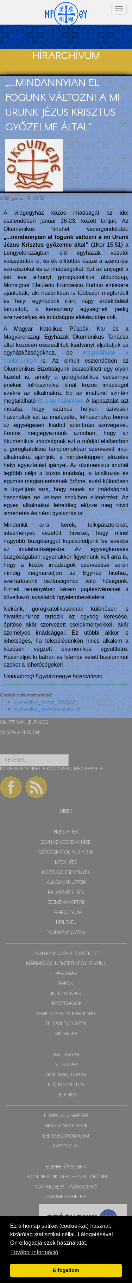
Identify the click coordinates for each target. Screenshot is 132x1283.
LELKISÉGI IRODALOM (66, 1136)
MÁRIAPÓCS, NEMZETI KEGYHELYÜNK (66, 963)
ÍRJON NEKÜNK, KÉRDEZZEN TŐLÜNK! (66, 1177)
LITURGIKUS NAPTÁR (66, 1116)
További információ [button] (34, 1252)
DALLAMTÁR (66, 1055)
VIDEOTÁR (66, 1065)
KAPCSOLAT (66, 1146)
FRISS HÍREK (66, 832)
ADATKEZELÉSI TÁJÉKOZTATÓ (66, 1187)
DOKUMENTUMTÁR (66, 1075)
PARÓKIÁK (66, 974)
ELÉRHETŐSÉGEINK (66, 1167)
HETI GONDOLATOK (66, 1126)
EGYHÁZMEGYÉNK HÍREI (66, 842)
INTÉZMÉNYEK (66, 994)
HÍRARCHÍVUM (66, 912)
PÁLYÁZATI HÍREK (66, 892)
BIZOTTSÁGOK (66, 1003)
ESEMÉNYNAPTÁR (66, 902)
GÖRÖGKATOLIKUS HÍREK (66, 852)
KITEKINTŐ (66, 862)
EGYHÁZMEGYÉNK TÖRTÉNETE (66, 954)
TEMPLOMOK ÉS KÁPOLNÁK (66, 1014)
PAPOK (66, 983)
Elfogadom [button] (66, 1270)
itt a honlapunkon (60, 401)
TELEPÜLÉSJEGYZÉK (66, 1023)
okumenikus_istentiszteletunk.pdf (47, 709)
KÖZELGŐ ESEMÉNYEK (66, 872)
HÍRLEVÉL (66, 922)
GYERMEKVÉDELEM (66, 1197)
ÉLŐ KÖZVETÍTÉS (66, 1085)
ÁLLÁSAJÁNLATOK (66, 882)
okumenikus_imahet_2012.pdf (44, 702)
